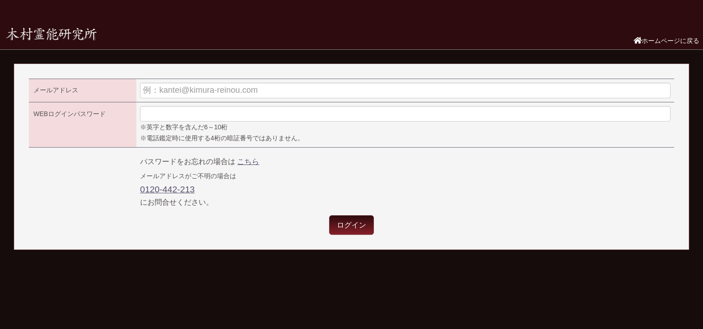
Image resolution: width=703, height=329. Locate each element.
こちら (248, 161)
